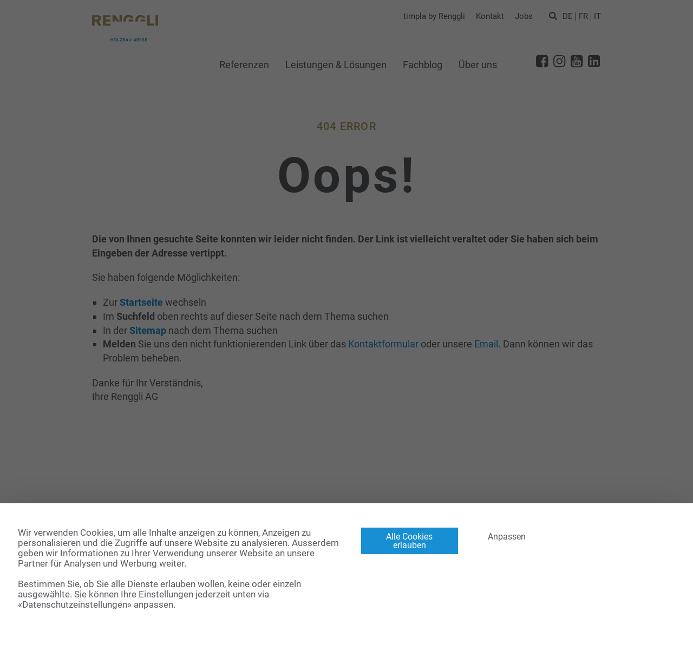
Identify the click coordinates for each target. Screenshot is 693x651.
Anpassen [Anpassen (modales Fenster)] (507, 536)
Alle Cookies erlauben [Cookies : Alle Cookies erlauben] (409, 540)
